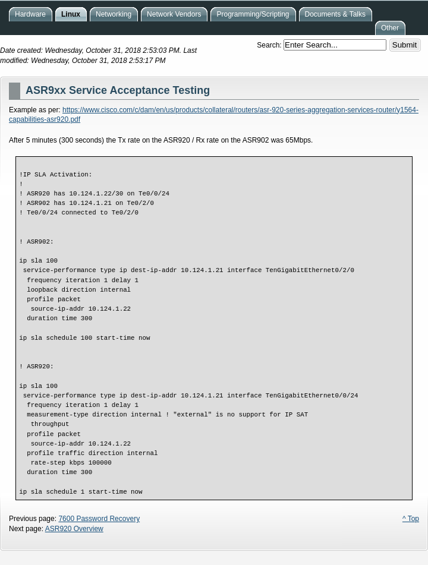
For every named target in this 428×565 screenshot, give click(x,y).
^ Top (410, 519)
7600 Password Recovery (99, 519)
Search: (270, 45)
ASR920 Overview (74, 529)
